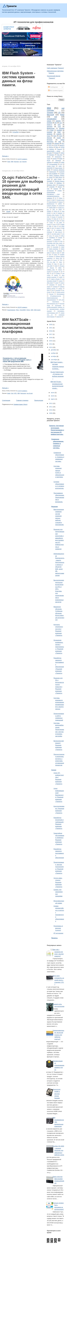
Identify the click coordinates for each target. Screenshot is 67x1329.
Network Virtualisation (53, 239)
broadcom (61, 185)
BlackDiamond (50, 203)
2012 (51, 403)
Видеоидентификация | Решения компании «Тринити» (59, 745)
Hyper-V (49, 124)
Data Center (58, 168)
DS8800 (49, 211)
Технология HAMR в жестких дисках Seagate (56, 1094)
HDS (55, 226)
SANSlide (59, 250)
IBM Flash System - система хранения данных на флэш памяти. (18, 79)
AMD (53, 200)
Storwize (49, 126)
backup (56, 275)
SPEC (55, 254)
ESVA (48, 169)
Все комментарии (55, 90)
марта (53, 399)
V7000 (51, 130)
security (60, 284)
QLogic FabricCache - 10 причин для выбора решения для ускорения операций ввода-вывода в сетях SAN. (22, 187)
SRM (48, 179)
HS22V (58, 228)
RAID (62, 115)
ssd (21, 161)
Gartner (49, 224)
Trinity (48, 158)
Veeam (55, 158)
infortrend (58, 160)
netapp (49, 121)
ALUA (48, 200)
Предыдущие (38, 400)
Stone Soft (59, 258)
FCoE (55, 145)
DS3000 (61, 128)
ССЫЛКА (16, 132)
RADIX (62, 249)
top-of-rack (30, 393)
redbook (49, 162)
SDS (58, 252)
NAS (54, 136)
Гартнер (51, 294)
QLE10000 (23, 310)
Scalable (62, 254)
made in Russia (55, 279)
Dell (54, 213)
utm (54, 292)
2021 (51, 328)
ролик (8, 211)
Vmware (50, 113)
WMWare (59, 183)
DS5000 (49, 132)
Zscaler (58, 273)
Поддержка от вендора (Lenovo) (58, 928)
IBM (12, 161)
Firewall (56, 153)
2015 (51, 341)
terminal (58, 290)
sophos (60, 288)
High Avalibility (53, 173)
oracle (56, 282)
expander (52, 186)
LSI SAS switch (56, 234)
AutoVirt (59, 134)
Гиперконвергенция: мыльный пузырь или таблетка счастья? (58, 1035)
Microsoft (50, 115)
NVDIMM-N (52, 237)
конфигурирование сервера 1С (55, 307)
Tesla (60, 262)
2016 (51, 337)
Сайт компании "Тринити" (55, 68)
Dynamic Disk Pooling (53, 215)
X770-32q (55, 271)
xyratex (60, 190)
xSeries (56, 143)
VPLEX (60, 269)
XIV (53, 273)
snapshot (55, 286)
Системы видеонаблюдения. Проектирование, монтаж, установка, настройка (59, 729)
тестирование (53, 164)
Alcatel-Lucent (60, 200)
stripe (48, 290)
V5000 (51, 183)
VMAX (59, 267)
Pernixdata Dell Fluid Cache (54, 243)
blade (8, 393)
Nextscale (23, 393)
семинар (49, 198)
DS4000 (49, 123)
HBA (50, 226)
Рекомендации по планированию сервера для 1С (58, 1065)
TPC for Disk (51, 262)
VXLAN (49, 271)
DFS (50, 145)
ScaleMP (49, 181)
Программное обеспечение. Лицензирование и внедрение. (59, 497)
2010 (51, 410)
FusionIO (61, 171)
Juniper (62, 173)
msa (48, 188)
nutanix (61, 281)
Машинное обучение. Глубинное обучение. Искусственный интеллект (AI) (59, 613)
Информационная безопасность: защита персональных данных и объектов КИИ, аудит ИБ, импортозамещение (59, 564)
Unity (61, 264)
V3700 (62, 147)
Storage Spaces (59, 181)
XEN (48, 273)
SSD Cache (37, 310)
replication (52, 284)
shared (48, 286)
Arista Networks (53, 202)
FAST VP (56, 218)
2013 (51, 347)
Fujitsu (51, 222)
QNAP (62, 247)
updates (56, 162)
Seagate (51, 256)
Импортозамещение (52, 297)
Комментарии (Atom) (20, 404)
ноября (53, 353)
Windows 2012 (51, 185)
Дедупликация (60, 294)
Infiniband (49, 232)
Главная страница (22, 400)
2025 (51, 324)
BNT (63, 143)
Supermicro (58, 156)
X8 (61, 271)
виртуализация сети (52, 303)
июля (53, 392)
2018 (51, 331)
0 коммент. (24, 307)
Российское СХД (53, 194)
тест (60, 123)
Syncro (55, 260)
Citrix (60, 166)
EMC (59, 132)
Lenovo (57, 235)
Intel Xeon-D (58, 232)
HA (58, 224)
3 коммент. (24, 159)
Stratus (49, 260)
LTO (63, 234)
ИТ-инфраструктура (55, 296)
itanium (60, 186)
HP (56, 123)
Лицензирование (51, 299)
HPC (15, 393)
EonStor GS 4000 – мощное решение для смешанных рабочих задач (58, 1150)
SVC (59, 124)
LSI (59, 113)
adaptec (58, 121)
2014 (51, 344)
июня (53, 396)
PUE (61, 241)
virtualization (52, 119)
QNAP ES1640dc (53, 249)
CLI (61, 164)
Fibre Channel (50, 220)
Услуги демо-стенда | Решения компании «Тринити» (58, 882)
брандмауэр (55, 301)
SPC (50, 254)
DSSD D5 (56, 211)
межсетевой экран (53, 151)
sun (53, 290)
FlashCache (52, 171)
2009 (51, 413)
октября (54, 356)
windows (49, 134)
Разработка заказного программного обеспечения (59, 853)
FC (61, 218)
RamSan (16, 161)
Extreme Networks (58, 169)
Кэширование (11, 310)
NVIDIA (60, 237)
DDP (53, 209)
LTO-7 (50, 235)
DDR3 (60, 209)
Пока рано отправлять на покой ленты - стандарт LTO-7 (58, 980)
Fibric (17, 310)
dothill (60, 277)
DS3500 (59, 130)
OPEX (56, 241)
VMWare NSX (51, 269)
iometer (49, 143)
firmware (49, 139)
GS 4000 (59, 222)
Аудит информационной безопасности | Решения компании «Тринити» (59, 795)
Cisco (49, 136)
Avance (61, 202)
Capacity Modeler (51, 205)
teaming (56, 188)
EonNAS (60, 217)
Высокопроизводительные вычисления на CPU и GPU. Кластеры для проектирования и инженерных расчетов (59, 591)
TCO (61, 260)
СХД (59, 126)
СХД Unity (61, 299)
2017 (51, 334)
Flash (8, 161)
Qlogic (28, 310)
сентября (54, 359)
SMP (63, 252)
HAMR (62, 224)
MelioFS (62, 145)
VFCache (62, 266)
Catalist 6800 (52, 207)
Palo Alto (59, 154)
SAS (60, 136)
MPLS (62, 235)
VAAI (56, 266)
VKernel (52, 267)
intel (59, 141)
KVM (48, 234)
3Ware (60, 198)
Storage (24, 161)
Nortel (51, 177)
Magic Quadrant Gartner (56, 175)
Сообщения (53, 87)
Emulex (54, 217)
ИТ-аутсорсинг (58, 933)
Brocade (49, 153)
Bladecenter (51, 128)
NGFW (51, 147)
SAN (32, 310)
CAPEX (60, 203)
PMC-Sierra (58, 177)
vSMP (62, 162)
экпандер (59, 316)
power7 (62, 282)
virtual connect (60, 292)
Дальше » (5, 156)
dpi (47, 279)
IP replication (58, 230)
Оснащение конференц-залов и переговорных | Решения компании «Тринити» (59, 646)
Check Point (51, 166)
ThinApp (49, 264)
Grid (12, 393)
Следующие (6, 400)
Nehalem (51, 154)
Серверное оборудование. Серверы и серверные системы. (59, 457)
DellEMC (60, 213)
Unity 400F (50, 266)
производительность (53, 196)
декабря (54, 350)
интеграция (58, 305)
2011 (51, 407)
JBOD (62, 153)
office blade (50, 282)
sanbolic (51, 149)
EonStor (49, 218)
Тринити (59, 149)
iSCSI (48, 160)
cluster (59, 138)
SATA (48, 252)
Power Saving (51, 245)
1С (55, 198)
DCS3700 (50, 168)
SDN (53, 252)
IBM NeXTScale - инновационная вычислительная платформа (17, 326)
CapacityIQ (61, 205)
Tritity (55, 264)
